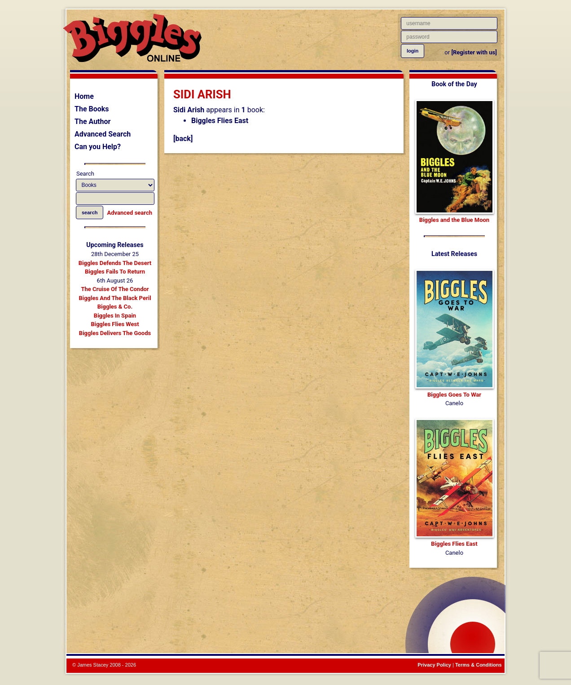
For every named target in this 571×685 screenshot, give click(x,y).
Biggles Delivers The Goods (115, 333)
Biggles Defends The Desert (115, 263)
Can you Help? (98, 146)
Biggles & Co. (114, 306)
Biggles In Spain (115, 315)
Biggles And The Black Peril (115, 298)
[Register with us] (473, 52)
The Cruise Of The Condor (115, 289)
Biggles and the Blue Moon (454, 220)
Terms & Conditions (478, 664)
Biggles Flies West (115, 324)
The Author (92, 121)
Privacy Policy (434, 664)
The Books (92, 109)
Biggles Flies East (219, 120)
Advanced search (129, 212)
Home (84, 96)
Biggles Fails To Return (115, 271)
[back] (183, 138)
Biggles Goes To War (454, 394)
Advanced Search (103, 134)
